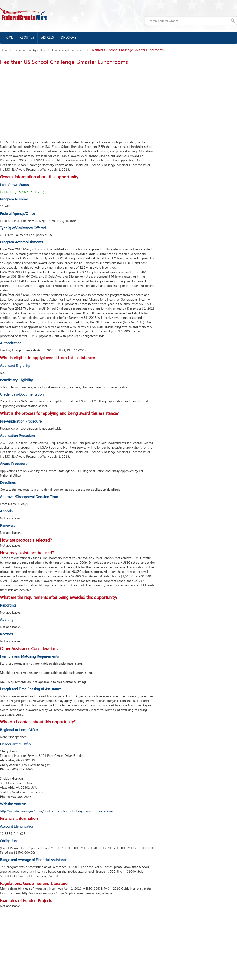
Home (8, 37)
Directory (68, 37)
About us (27, 37)
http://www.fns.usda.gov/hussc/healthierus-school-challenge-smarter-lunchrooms (56, 811)
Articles (47, 37)
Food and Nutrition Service (68, 50)
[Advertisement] (77, 101)
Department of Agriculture (30, 50)
